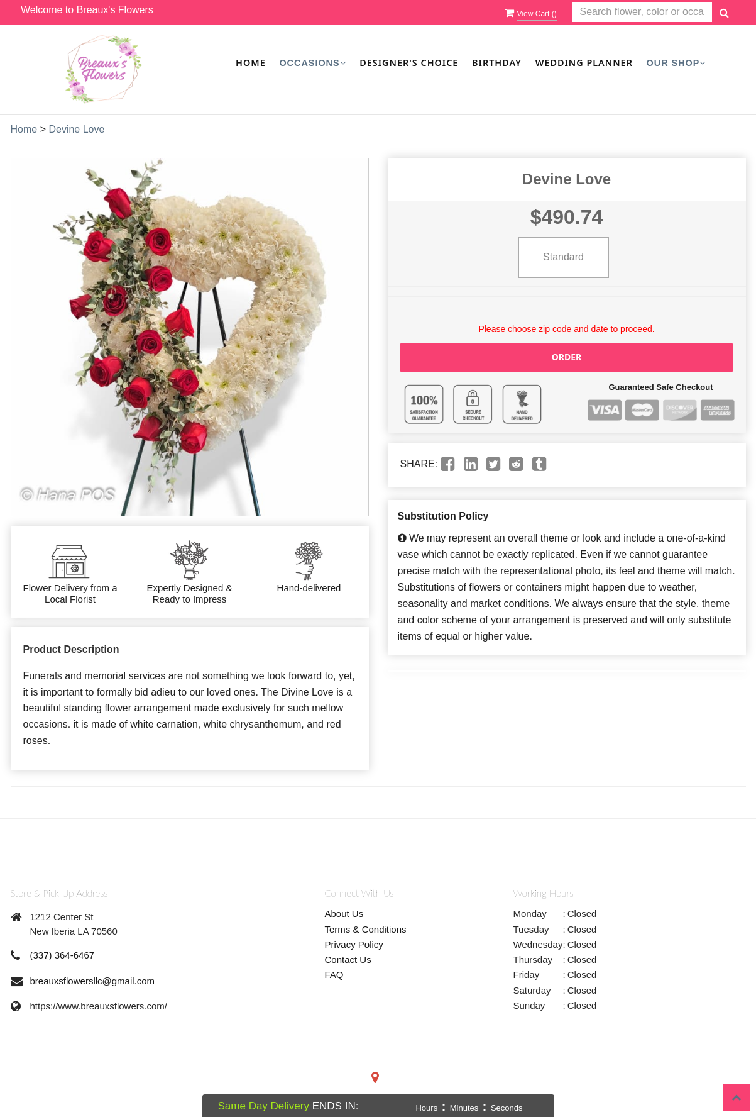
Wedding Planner (584, 63)
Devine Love (76, 129)
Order (567, 357)
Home (251, 63)
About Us (344, 913)
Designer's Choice (408, 63)
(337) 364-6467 (62, 955)
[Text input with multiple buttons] (642, 12)
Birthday (497, 63)
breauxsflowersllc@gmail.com (92, 980)
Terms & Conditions (366, 929)
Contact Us (348, 959)
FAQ (334, 974)
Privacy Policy (354, 944)
